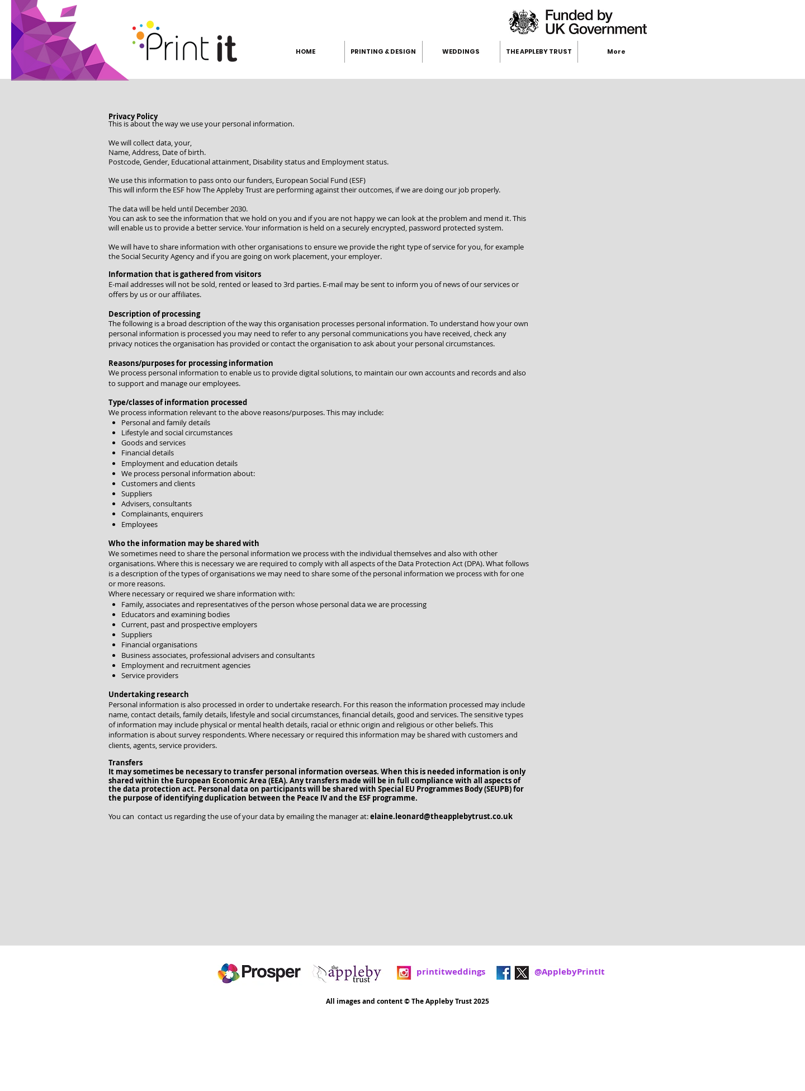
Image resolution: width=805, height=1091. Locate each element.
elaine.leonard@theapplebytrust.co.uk (441, 816)
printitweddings (450, 971)
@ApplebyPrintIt (545, 971)
